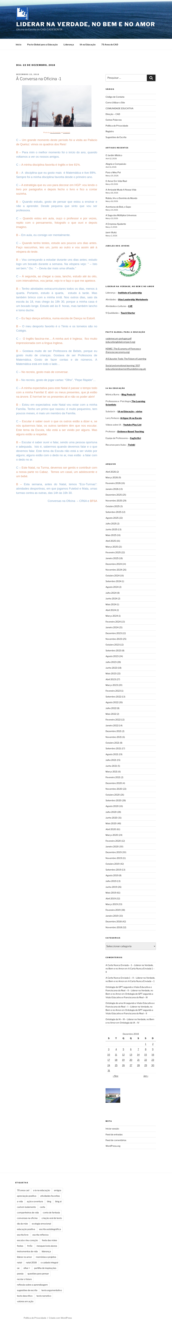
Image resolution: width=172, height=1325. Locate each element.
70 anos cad (23, 1190)
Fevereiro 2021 (113, 777)
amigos (57, 1190)
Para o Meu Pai (113, 172)
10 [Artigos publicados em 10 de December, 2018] (108, 1054)
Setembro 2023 (113, 650)
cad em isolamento (26, 1207)
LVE (130, 306)
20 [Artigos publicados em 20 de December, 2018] (131, 1059)
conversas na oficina (27, 1218)
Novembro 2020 (114, 789)
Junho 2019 (111, 887)
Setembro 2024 (113, 581)
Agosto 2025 (112, 518)
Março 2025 (112, 546)
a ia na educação (41, 1190)
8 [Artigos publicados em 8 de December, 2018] (145, 1049)
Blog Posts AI (128, 394)
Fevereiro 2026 (113, 483)
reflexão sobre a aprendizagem (32, 1284)
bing (49, 1201)
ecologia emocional (41, 1223)
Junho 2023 (111, 667)
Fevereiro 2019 (113, 910)
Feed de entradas (114, 1134)
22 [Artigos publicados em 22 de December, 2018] (145, 1059)
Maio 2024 (111, 604)
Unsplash (66, 133)
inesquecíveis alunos (47, 1245)
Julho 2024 (111, 592)
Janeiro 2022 (112, 725)
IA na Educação (88, 44)
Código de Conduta (115, 96)
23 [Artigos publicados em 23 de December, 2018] (152, 1059)
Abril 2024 (111, 610)
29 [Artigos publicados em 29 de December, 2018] (145, 1065)
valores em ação (25, 1301)
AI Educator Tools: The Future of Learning (126, 358)
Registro (110, 131)
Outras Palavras (114, 119)
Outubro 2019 (112, 863)
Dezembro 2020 (114, 783)
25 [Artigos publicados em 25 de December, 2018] (116, 1065)
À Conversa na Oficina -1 (38, 78)
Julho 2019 (111, 881)
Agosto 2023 (112, 656)
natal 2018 (31, 1262)
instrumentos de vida (27, 1251)
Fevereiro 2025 (113, 552)
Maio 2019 (111, 892)
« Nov (115, 1076)
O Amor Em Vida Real (116, 181)
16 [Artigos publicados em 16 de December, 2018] (153, 1054)
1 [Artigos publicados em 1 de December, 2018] (145, 1044)
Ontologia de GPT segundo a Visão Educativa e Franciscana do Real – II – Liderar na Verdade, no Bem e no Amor (129, 990)
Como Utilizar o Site (115, 102)
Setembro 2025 (113, 512)
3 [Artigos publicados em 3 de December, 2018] (108, 1049)
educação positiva (26, 1229)
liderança (46, 1251)
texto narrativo (43, 1295)
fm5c (30, 1245)
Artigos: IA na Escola (131, 418)
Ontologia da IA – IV (129, 1022)
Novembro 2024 (114, 569)
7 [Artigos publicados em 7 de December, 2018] (138, 1049)
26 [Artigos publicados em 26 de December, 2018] (123, 1065)
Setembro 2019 (113, 869)
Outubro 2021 (112, 742)
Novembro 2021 (114, 737)
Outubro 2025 (113, 506)
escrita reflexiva (40, 1234)
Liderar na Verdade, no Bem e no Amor (85, 24)
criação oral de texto (52, 1218)
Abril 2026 (111, 471)
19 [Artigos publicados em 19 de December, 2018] (123, 1059)
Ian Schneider (55, 133)
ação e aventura (35, 1201)
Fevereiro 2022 (113, 719)
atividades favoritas (50, 1196)
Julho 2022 (111, 708)
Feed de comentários (116, 1140)
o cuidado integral (49, 1262)
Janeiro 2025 (112, 558)
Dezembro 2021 (113, 731)
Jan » (145, 1076)
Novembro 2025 (114, 500)
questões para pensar (38, 1273)
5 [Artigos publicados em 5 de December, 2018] (123, 1049)
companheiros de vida (28, 1212)
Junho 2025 (111, 529)
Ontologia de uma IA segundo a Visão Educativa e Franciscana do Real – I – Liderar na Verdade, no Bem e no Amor (130, 1006)
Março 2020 (112, 835)
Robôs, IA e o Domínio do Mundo (121, 198)
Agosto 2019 (112, 875)
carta (42, 1207)
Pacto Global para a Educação (42, 44)
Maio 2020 (111, 823)
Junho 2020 (111, 817)
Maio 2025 (111, 535)
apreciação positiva (26, 1196)
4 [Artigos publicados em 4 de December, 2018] (116, 1049)
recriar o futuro (24, 1279)
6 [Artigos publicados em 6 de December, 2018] (131, 1049)
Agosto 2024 (112, 587)
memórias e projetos (46, 1257)
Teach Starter (128, 313)
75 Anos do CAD (109, 44)
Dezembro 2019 (114, 852)
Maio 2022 (111, 714)
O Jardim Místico (114, 155)
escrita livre (22, 1234)
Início (18, 44)
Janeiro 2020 (112, 846)
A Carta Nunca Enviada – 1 (141, 981)
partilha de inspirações (45, 1268)
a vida (20, 1201)
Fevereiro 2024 (113, 621)
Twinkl (131, 444)
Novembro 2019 (114, 858)
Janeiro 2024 (112, 627)
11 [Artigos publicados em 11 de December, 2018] (116, 1054)
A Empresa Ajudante (116, 224)
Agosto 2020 (112, 806)
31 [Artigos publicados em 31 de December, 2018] (109, 1070)
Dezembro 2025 (114, 494)
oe (18, 1268)
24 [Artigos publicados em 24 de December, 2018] (108, 1065)
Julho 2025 (111, 523)
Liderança (69, 44)
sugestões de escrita (27, 1290)
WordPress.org (113, 1146)
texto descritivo (24, 1295)
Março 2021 (112, 771)
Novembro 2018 (114, 927)
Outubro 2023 (113, 644)
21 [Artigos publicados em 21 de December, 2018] (138, 1059)
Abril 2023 (111, 679)
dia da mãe (22, 1223)
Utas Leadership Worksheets (133, 299)
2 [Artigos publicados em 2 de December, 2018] (152, 1044)
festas (20, 1245)
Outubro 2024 (113, 575)
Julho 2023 (111, 662)
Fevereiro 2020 (113, 840)
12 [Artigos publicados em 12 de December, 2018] (123, 1054)
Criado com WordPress (60, 1318)
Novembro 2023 (114, 639)
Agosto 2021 (112, 754)
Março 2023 (112, 685)
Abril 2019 (111, 898)
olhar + (26, 1268)
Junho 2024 (111, 598)
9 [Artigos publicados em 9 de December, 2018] (152, 1049)
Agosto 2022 (112, 702)
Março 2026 (112, 477)
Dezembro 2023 (114, 633)
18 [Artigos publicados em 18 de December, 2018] (116, 1059)
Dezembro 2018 (114, 921)
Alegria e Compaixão (116, 164)
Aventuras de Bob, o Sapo (118, 206)
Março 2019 (112, 904)
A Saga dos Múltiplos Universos (121, 215)
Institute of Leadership (130, 292)
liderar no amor (24, 1257)
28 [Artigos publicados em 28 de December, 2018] (138, 1065)
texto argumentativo (51, 1290)
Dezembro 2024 (114, 564)
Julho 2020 (111, 812)
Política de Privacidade (117, 125)
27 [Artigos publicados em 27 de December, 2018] (131, 1065)
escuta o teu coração (27, 1240)
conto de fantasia (51, 1212)
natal (19, 1262)
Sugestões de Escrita (116, 137)
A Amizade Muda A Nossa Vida (121, 189)
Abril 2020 (111, 829)
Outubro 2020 (113, 794)
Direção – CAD (113, 114)
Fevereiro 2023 (113, 690)
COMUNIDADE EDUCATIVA (119, 108)
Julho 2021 (111, 760)
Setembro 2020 (113, 800)
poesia (20, 1273)
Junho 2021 (111, 766)
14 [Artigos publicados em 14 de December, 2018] (138, 1054)
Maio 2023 (111, 673)
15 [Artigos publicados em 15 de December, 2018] (145, 1054)
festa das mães (49, 1240)
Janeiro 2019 (112, 915)
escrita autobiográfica (50, 1229)
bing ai (58, 1201)
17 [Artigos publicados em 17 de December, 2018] (109, 1059)
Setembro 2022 (113, 696)
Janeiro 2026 (112, 489)
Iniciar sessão (112, 1128)
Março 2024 (112, 615)
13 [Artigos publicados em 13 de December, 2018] (131, 1054)
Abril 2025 (111, 541)
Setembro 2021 (113, 748)
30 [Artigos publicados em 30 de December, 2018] (152, 1065)
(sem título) (111, 232)
